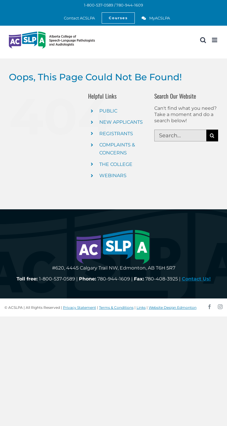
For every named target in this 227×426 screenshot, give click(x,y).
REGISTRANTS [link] (116, 133)
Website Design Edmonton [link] (173, 307)
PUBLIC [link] (108, 111)
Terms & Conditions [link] (116, 307)
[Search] (212, 135)
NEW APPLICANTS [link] (121, 122)
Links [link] (141, 307)
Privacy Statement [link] (79, 307)
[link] (76, 18)
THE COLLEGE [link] (115, 164)
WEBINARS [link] (113, 175)
